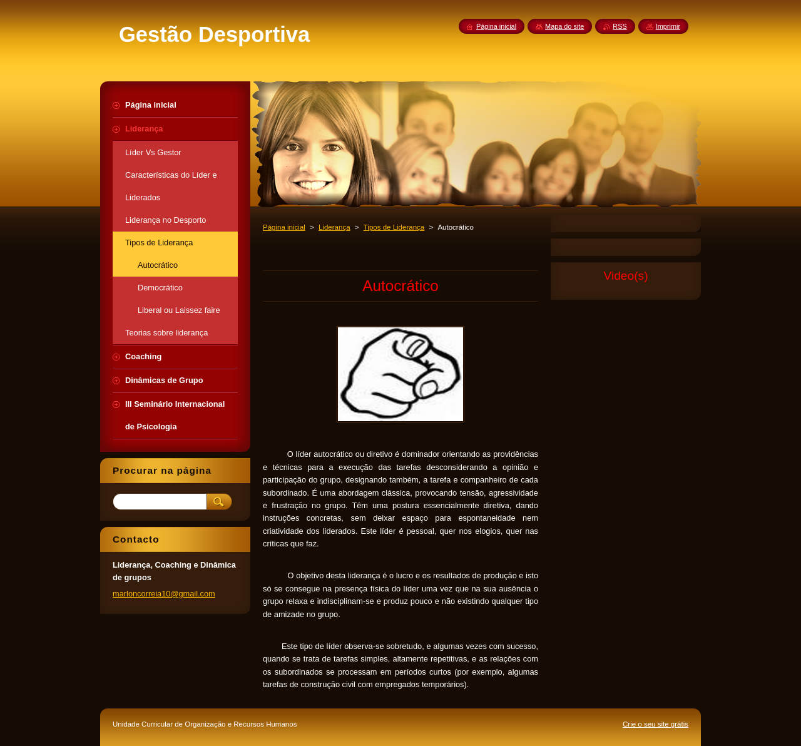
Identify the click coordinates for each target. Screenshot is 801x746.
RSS (619, 26)
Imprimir (668, 26)
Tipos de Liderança (394, 227)
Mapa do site (564, 26)
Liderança (334, 227)
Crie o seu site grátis (655, 724)
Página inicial (284, 227)
